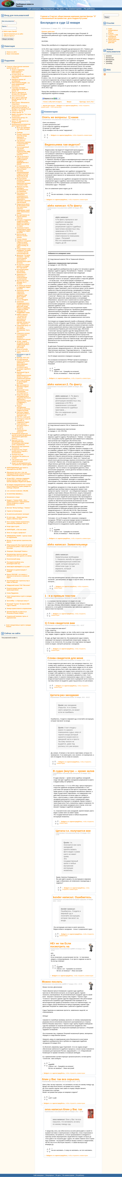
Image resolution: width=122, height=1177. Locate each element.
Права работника (113, 39)
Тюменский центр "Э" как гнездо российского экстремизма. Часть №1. (24, 328)
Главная (44, 16)
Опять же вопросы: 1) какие (60, 117)
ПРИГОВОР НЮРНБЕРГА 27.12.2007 (18, 566)
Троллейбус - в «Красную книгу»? (18, 601)
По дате (60, 9)
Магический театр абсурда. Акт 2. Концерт (22, 282)
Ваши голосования (13, 54)
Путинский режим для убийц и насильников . (22, 271)
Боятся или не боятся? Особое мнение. (22, 235)
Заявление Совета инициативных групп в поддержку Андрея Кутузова (23, 230)
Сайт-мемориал (34, 9)
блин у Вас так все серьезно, (61, 1079)
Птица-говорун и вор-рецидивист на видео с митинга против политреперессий (24, 251)
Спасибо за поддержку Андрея (23, 421)
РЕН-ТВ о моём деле (23, 417)
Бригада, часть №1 (23, 357)
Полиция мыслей (17, 454)
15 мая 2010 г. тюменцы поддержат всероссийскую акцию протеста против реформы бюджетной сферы (19, 480)
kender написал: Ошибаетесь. (72, 897)
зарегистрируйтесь (71, 105)
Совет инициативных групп (113, 30)
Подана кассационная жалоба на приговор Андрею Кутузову (23, 408)
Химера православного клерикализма (19, 608)
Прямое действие (48, 31)
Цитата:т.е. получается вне (73, 830)
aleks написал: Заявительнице (68, 544)
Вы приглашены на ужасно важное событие (23, 216)
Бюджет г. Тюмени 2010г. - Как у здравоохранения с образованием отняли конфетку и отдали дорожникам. (18, 502)
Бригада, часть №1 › (87, 102)
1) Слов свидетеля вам (60, 623)
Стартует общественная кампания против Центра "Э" (18, 67)
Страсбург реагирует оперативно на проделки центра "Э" (20, 89)
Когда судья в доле (13, 526)
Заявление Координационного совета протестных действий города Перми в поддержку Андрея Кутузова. (23, 305)
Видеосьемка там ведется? (62, 144)
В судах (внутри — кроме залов (73, 771)
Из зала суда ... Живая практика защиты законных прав (17, 518)
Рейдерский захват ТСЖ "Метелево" (18, 585)
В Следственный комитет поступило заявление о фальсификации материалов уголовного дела (23, 363)
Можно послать (52, 981)
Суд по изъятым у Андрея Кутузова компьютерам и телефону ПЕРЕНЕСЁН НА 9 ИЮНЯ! (23, 160)
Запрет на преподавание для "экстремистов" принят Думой (22, 463)
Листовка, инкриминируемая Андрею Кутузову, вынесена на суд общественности (23, 174)
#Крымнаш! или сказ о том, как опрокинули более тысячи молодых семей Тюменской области (18, 474)
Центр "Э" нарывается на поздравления (20, 121)
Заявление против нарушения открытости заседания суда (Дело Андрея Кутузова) (23, 294)
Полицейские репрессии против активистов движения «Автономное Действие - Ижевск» (21, 436)
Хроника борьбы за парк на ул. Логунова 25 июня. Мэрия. (17, 612)
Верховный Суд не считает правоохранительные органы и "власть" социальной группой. (24, 375)
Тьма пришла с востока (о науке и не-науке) (23, 425)
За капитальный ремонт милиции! (18, 514)
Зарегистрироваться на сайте (13, 34)
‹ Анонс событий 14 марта (52, 102)
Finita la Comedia (22, 349)
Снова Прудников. (13, 593)
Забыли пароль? (9, 36)
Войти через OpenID (10, 31)
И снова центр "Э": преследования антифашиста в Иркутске (21, 76)
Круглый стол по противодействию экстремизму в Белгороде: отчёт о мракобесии (20, 442)
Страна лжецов (22, 239)
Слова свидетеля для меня (65, 658)
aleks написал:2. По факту (65, 384)
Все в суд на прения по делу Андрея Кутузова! (23, 381)
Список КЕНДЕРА (22, 300)
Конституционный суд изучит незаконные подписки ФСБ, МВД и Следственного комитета (23, 151)
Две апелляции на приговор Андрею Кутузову (23, 386)
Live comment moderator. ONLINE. (17, 491)
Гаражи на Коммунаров (14, 511)
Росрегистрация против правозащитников (14, 589)
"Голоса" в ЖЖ (113, 35)
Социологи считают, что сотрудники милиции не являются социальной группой (23, 336)
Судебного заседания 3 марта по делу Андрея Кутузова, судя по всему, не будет (24, 244)
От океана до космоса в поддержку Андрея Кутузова (24, 287)
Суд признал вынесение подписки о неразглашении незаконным (24, 143)
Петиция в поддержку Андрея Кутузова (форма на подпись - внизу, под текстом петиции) (24, 223)
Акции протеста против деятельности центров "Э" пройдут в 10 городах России (21, 107)
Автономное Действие (112, 41)
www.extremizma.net (18, 96)
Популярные (48, 9)
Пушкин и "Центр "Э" (18, 111)
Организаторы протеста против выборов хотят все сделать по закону (19, 555)
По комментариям (74, 9)
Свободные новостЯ (23, 419)
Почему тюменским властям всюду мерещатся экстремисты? (23, 137)
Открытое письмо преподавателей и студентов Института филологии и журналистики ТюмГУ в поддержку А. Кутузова (24, 399)
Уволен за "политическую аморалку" (22, 430)
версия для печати (49, 105)
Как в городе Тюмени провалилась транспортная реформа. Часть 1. (18, 522)
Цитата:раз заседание (64, 695)
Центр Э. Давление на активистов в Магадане (19, 93)
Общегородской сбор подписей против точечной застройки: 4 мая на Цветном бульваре (19, 546)
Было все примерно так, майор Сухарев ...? (23, 129)
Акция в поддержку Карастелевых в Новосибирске (18, 71)
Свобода (19, 132)
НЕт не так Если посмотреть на (60, 945)
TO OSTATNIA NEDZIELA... (15, 494)
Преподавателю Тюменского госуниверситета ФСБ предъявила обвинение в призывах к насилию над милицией (23, 197)
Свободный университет (112, 37)
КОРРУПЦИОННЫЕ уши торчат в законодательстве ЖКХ (17, 468)
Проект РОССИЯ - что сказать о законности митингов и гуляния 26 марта (18, 576)
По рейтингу (89, 9)
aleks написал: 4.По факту (65, 205)
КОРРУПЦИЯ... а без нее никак (16, 529)
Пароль (4, 26)
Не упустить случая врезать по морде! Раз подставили (23, 266)
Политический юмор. (13, 559)
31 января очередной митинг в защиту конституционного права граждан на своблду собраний (19, 486)
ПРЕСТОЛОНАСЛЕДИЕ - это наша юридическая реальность (21, 84)
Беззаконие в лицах (13, 497)
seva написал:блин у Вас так (63, 1109)
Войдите (59, 105)
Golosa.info (23, 1)
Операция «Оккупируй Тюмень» (17, 551)
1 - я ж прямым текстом (60, 595)
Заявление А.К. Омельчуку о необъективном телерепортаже (22, 277)
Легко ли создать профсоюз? (16, 532)
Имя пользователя (8, 21)
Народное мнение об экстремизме (18, 80)
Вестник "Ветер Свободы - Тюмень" (18, 508)
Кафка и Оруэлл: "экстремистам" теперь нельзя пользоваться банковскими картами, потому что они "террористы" (23, 319)
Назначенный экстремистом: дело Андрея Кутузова (21, 125)
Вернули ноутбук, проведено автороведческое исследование (22, 189)
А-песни (110, 33)
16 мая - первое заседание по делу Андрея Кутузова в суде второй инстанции (23, 344)
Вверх (68, 102)
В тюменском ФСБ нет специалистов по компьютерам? (23, 167)
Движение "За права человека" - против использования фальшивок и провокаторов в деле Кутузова (24, 259)
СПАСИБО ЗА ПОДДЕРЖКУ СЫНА (23, 311)
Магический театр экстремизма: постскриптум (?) (22, 391)
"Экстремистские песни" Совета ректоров (20, 460)
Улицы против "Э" (18, 112)
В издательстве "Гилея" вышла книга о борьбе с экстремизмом (20, 451)
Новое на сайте (12, 52)
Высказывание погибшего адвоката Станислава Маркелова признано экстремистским (23, 182)
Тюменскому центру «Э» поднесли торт (20, 118)
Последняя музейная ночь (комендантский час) (15, 562)
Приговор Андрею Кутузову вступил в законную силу (23, 413)
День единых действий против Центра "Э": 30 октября (19, 99)
